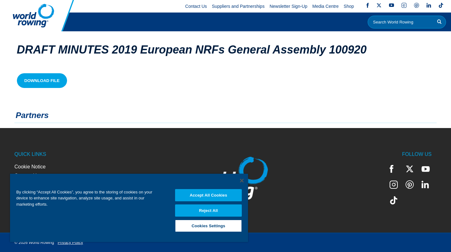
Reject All (208, 210)
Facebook (367, 5)
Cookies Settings (209, 226)
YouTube (391, 5)
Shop (349, 6)
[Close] (242, 181)
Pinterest (416, 5)
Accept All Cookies (208, 195)
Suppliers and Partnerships (238, 6)
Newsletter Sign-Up (289, 6)
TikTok (440, 5)
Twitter (378, 5)
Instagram (404, 5)
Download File (42, 80)
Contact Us (196, 6)
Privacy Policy (70, 242)
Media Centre (325, 6)
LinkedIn (429, 5)
